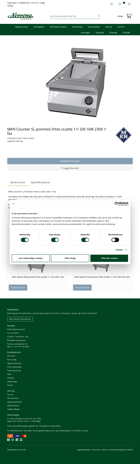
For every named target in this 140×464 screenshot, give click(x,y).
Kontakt (126, 32)
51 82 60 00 (13, 333)
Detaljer (119, 250)
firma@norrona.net (16, 329)
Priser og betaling (14, 367)
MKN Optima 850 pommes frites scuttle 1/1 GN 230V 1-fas (38, 277)
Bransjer (113, 32)
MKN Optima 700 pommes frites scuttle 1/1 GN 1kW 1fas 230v (102, 277)
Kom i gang (11, 359)
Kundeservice (14, 352)
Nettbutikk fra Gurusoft (16, 449)
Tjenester (99, 32)
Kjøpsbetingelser (83, 449)
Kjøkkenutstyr (21, 26)
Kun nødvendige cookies (31, 258)
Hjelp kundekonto (14, 363)
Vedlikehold (24, 2)
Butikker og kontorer (16, 340)
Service (108, 26)
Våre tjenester (13, 398)
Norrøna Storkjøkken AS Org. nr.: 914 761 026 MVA (18, 345)
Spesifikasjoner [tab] (40, 182)
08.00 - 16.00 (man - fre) (17, 336)
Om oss (34, 2)
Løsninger (85, 32)
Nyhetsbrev (13, 309)
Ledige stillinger (13, 409)
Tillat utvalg (69, 258)
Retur (9, 374)
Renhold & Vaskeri (58, 26)
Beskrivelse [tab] (18, 182)
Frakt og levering (14, 370)
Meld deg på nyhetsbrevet (20, 319)
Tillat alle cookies (109, 258)
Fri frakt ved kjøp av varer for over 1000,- (24, 418)
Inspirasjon (12, 2)
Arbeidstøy (77, 26)
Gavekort (10, 378)
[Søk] (73, 16)
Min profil (11, 356)
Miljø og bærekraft (14, 402)
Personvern (96, 449)
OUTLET (121, 26)
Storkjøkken (39, 26)
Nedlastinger (12, 381)
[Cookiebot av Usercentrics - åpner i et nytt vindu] (116, 204)
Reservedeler (94, 26)
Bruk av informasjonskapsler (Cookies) (117, 449)
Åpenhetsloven (13, 405)
